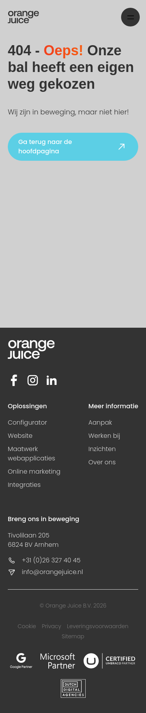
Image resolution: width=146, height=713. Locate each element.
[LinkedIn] (51, 380)
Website (20, 435)
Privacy (52, 626)
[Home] (23, 17)
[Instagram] (32, 380)
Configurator (27, 422)
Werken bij (104, 435)
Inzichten (102, 448)
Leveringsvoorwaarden (97, 626)
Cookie (27, 626)
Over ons (102, 462)
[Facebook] (14, 380)
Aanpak (100, 422)
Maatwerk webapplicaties (31, 453)
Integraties (24, 484)
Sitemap (73, 636)
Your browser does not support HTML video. (73, 255)
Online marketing (34, 471)
